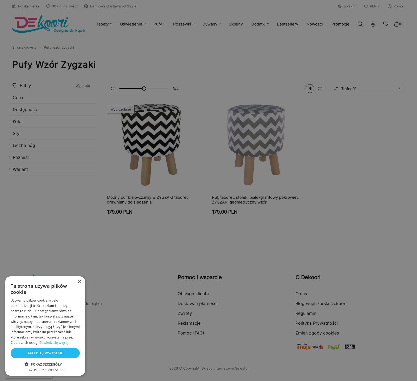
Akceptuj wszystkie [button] (45, 353)
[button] (45, 364)
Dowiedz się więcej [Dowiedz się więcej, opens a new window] (54, 342)
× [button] (79, 282)
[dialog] (208, 190)
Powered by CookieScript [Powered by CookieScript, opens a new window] (45, 370)
